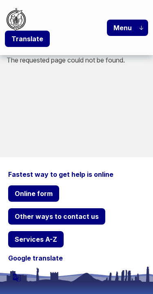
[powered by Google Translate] (17, 277)
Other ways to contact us (57, 216)
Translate (27, 39)
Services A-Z (36, 239)
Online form (34, 193)
